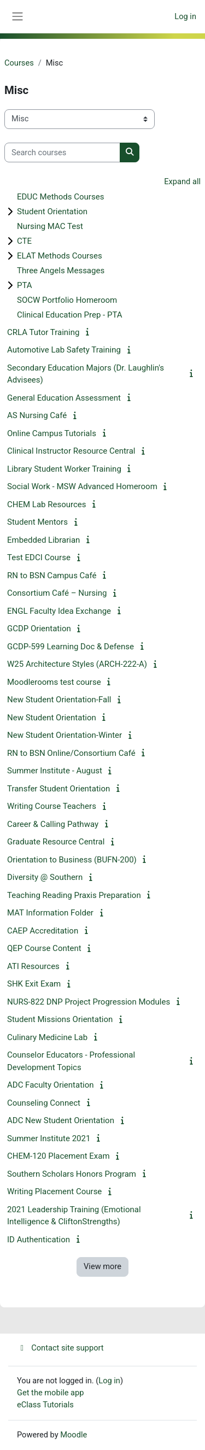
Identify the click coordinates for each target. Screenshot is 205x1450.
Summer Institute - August (54, 771)
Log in (185, 16)
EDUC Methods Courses (60, 197)
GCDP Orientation (39, 628)
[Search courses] (62, 152)
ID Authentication (38, 1239)
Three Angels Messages (60, 270)
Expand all (182, 181)
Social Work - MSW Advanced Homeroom (82, 486)
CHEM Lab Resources (46, 504)
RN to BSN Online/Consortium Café (71, 753)
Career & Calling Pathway (52, 824)
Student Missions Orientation (60, 1019)
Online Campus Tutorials (51, 433)
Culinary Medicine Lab (47, 1037)
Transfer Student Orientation (58, 789)
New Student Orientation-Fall (59, 700)
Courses (19, 63)
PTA (24, 285)
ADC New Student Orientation (60, 1120)
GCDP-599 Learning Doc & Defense (70, 646)
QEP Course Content (44, 948)
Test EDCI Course (39, 557)
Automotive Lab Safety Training (64, 350)
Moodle (73, 1435)
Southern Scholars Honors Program (71, 1174)
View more (102, 1266)
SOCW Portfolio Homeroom (67, 300)
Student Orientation (52, 211)
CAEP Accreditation (42, 931)
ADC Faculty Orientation (50, 1085)
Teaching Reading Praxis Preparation (74, 895)
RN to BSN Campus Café (52, 575)
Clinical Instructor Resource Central (71, 451)
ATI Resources (33, 966)
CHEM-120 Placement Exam (58, 1156)
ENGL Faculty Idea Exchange (59, 611)
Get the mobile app (50, 1393)
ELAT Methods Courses (59, 256)
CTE (24, 241)
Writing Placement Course (54, 1191)
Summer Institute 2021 (48, 1138)
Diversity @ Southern (45, 877)
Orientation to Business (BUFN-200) (72, 860)
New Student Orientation (51, 718)
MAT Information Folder (50, 913)
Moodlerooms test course (54, 682)
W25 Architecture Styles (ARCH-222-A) (77, 664)
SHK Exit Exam (34, 984)
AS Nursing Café (37, 415)
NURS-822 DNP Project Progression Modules (88, 1002)
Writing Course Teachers (51, 806)
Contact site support (60, 1348)
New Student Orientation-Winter (64, 735)
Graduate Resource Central (55, 842)
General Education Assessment (64, 398)
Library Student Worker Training (64, 469)
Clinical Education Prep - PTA (69, 315)
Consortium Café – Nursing (57, 593)
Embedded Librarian (43, 540)
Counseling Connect (43, 1103)
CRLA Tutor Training (43, 332)
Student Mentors (37, 522)
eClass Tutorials (45, 1405)
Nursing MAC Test (50, 226)
